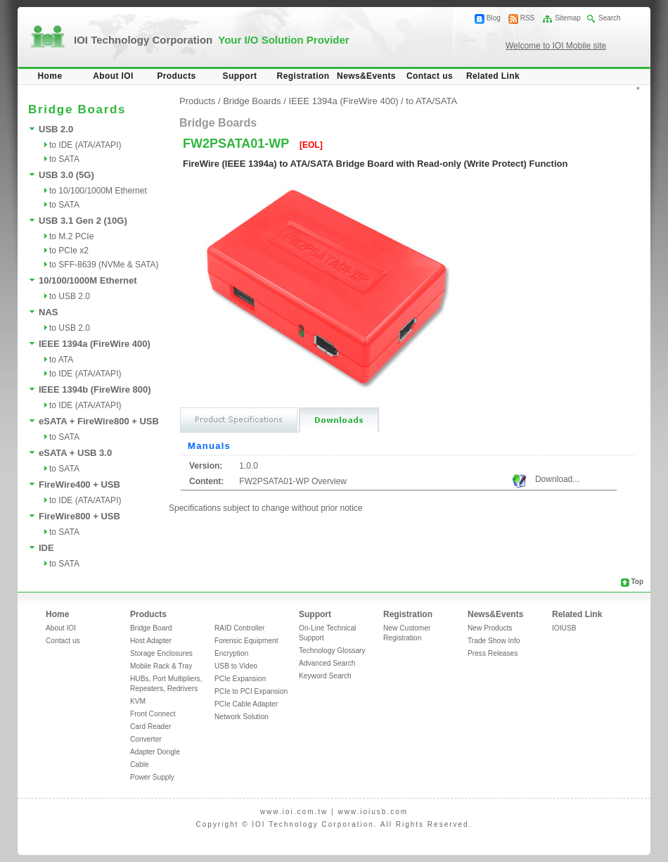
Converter (146, 739)
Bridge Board (151, 628)
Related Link (493, 76)
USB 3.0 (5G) (66, 175)
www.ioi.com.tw (294, 812)
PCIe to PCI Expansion (251, 691)
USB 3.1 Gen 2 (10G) (83, 220)
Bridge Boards (252, 101)
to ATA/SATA (431, 101)
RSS (527, 18)
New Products (490, 628)
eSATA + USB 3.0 (75, 453)
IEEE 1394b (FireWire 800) (95, 389)
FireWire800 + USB (79, 516)
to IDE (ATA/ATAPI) (85, 145)
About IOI (113, 76)
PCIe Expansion (240, 679)
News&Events (366, 76)
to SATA (64, 159)
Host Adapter (151, 641)
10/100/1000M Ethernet (87, 280)
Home (50, 76)
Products (176, 76)
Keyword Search (325, 676)
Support (240, 76)
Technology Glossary (332, 650)
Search (609, 18)
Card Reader (150, 726)
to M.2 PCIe (71, 236)
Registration (303, 76)
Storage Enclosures (161, 653)
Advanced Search (327, 663)
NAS (48, 312)
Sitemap (568, 18)
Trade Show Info (494, 641)
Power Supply (152, 777)
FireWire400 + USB (79, 484)
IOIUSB (564, 628)
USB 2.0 (56, 129)
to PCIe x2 (69, 250)
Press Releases (493, 653)
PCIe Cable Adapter (246, 704)
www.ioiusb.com (373, 812)
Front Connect (153, 714)
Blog (494, 18)
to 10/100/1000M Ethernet (98, 191)
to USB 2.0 (69, 296)
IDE (46, 548)
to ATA (61, 360)
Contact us (429, 76)
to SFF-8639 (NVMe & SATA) (104, 265)
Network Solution (241, 717)
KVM (138, 701)
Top (637, 581)
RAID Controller (239, 628)
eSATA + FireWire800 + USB (99, 421)
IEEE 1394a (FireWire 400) (94, 343)
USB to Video (235, 666)
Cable (139, 764)
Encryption (231, 653)
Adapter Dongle (155, 752)
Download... (557, 479)
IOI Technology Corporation (211, 40)
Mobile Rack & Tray (161, 666)
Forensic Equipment (246, 641)
